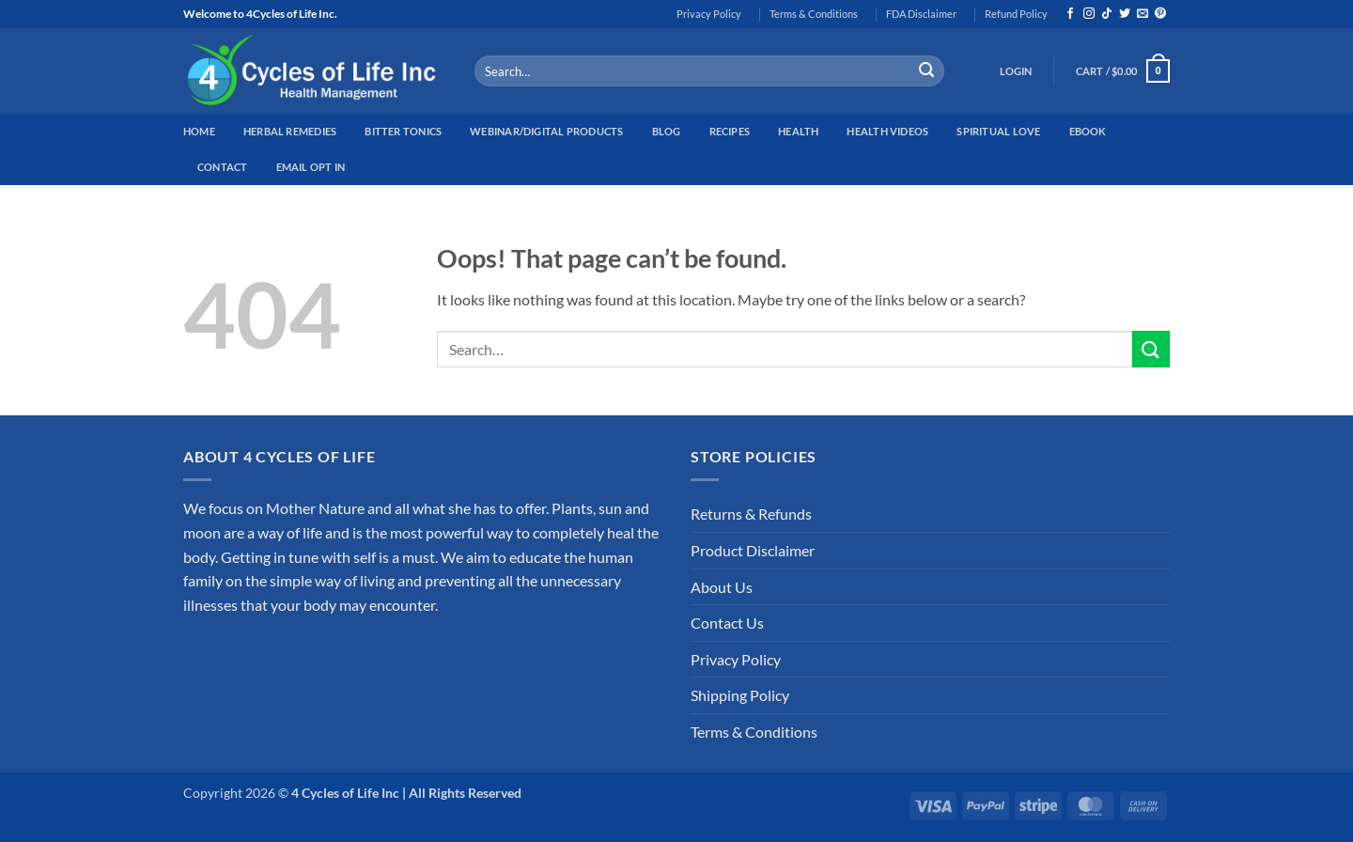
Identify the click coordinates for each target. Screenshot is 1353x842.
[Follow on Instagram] (1089, 14)
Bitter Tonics (403, 131)
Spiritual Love (998, 131)
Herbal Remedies (289, 131)
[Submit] (926, 71)
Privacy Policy (708, 14)
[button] (1016, 71)
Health (798, 131)
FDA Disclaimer (921, 14)
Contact (222, 167)
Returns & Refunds (751, 513)
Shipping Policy (740, 695)
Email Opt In (311, 167)
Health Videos (887, 131)
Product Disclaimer (753, 550)
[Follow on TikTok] (1106, 14)
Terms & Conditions (814, 14)
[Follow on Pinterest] (1160, 14)
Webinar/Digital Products (546, 131)
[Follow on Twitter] (1124, 14)
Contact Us (727, 623)
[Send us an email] (1142, 14)
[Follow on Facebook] (1070, 14)
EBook (1088, 131)
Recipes (730, 131)
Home (199, 131)
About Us (722, 587)
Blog (666, 131)
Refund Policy (1016, 14)
